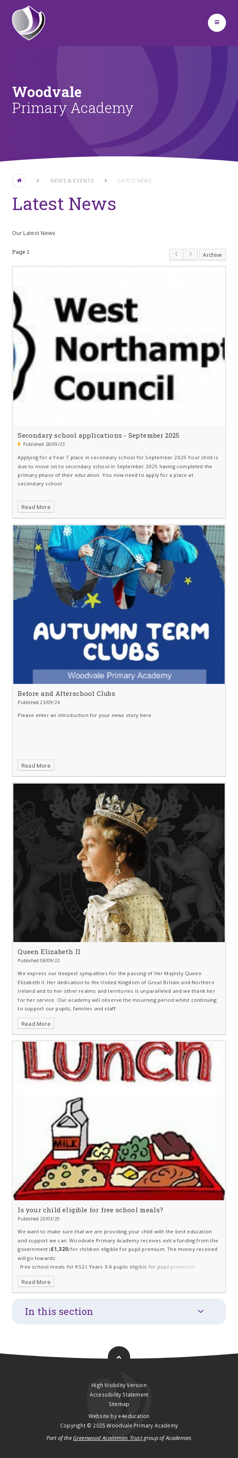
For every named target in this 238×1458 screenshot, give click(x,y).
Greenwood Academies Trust (107, 1438)
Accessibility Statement (119, 1394)
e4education (134, 1415)
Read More (36, 507)
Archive (212, 255)
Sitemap (119, 1403)
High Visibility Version (119, 1385)
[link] (176, 254)
